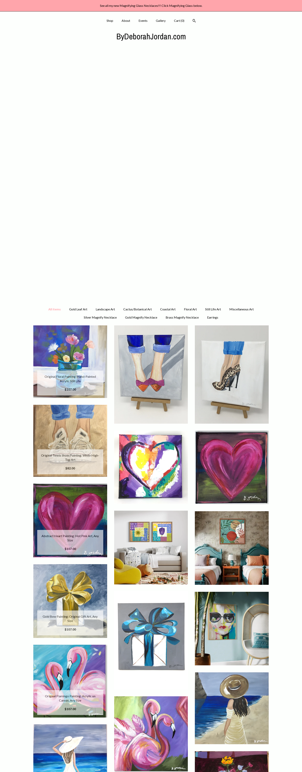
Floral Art (190, 61)
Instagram (151, 738)
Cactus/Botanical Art (137, 61)
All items (54, 61)
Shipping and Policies (70, 757)
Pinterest (151, 745)
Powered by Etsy (232, 745)
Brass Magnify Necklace (182, 69)
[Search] (194, 21)
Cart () (179, 20)
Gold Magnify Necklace (141, 69)
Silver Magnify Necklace (100, 69)
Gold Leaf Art (78, 61)
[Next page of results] (180, 695)
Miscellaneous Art (241, 61)
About (126, 20)
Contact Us (70, 764)
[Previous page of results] (122, 695)
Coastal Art (168, 61)
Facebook (151, 732)
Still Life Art (213, 61)
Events (143, 20)
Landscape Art (105, 61)
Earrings (212, 69)
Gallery (161, 20)
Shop (110, 20)
